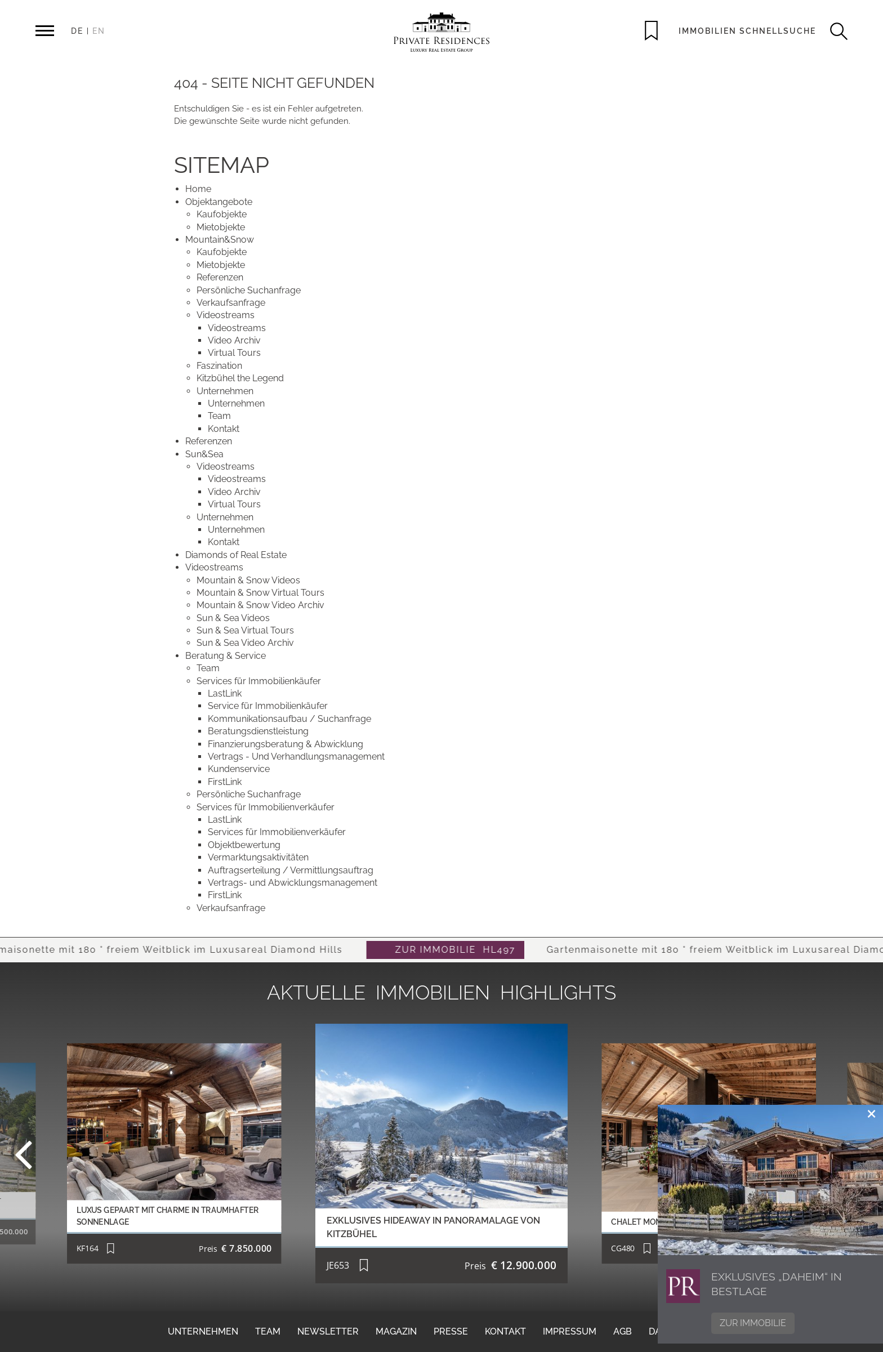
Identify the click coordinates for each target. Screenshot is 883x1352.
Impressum (569, 1331)
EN (98, 30)
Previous (53, 1153)
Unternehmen (203, 1331)
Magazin (396, 1331)
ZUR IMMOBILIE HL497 (468, 949)
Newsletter (328, 1331)
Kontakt (505, 1331)
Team (267, 1331)
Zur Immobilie (753, 1323)
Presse (451, 1331)
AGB (622, 1331)
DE (77, 30)
